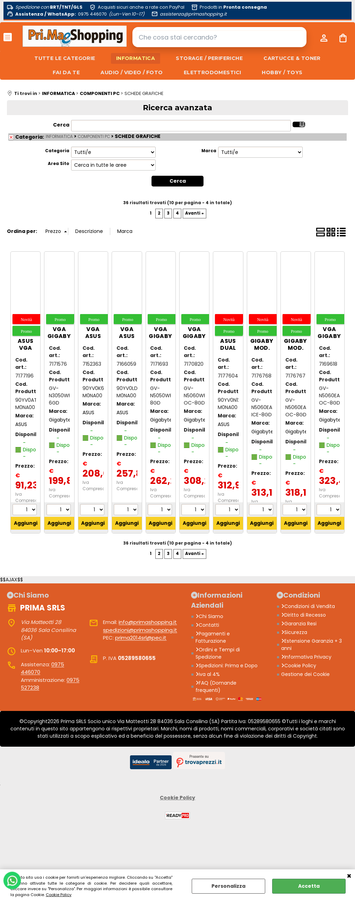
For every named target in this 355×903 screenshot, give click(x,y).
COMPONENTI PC (94, 136)
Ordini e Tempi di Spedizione (218, 653)
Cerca (61, 124)
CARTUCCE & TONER (292, 58)
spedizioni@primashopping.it (140, 630)
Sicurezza (294, 632)
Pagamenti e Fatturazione (213, 637)
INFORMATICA (135, 58)
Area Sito (58, 163)
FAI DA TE (66, 72)
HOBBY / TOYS (282, 72)
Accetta (309, 886)
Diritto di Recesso (303, 614)
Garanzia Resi (299, 623)
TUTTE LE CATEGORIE (64, 58)
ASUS (21, 424)
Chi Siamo (209, 616)
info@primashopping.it (148, 622)
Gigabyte (60, 419)
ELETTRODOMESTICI (212, 72)
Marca (208, 151)
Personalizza (228, 886)
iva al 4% (208, 674)
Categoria (57, 151)
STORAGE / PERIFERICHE (209, 58)
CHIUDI (349, 876)
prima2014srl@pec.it (140, 637)
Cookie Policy (58, 894)
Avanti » (194, 213)
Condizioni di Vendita (308, 606)
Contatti (207, 625)
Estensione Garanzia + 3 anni (311, 644)
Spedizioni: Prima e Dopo (227, 665)
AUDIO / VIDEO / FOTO (132, 72)
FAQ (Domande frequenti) (216, 686)
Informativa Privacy (306, 656)
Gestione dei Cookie (305, 674)
